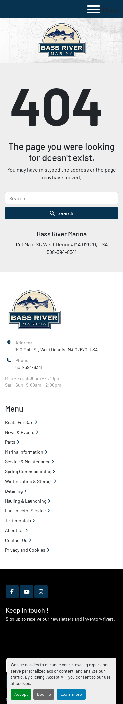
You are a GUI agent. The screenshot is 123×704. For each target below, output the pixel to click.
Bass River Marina (62, 234)
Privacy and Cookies (25, 550)
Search (61, 213)
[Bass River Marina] (34, 309)
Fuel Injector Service (25, 510)
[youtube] (26, 591)
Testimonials (18, 520)
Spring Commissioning (28, 471)
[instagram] (41, 591)
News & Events (19, 432)
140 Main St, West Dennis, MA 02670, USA (56, 349)
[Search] (61, 198)
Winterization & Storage (28, 481)
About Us (14, 530)
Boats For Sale (19, 422)
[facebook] (12, 591)
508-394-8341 (28, 367)
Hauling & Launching (25, 501)
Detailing (14, 491)
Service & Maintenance (27, 461)
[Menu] (93, 9)
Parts (10, 442)
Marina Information (24, 451)
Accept (21, 694)
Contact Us (16, 540)
